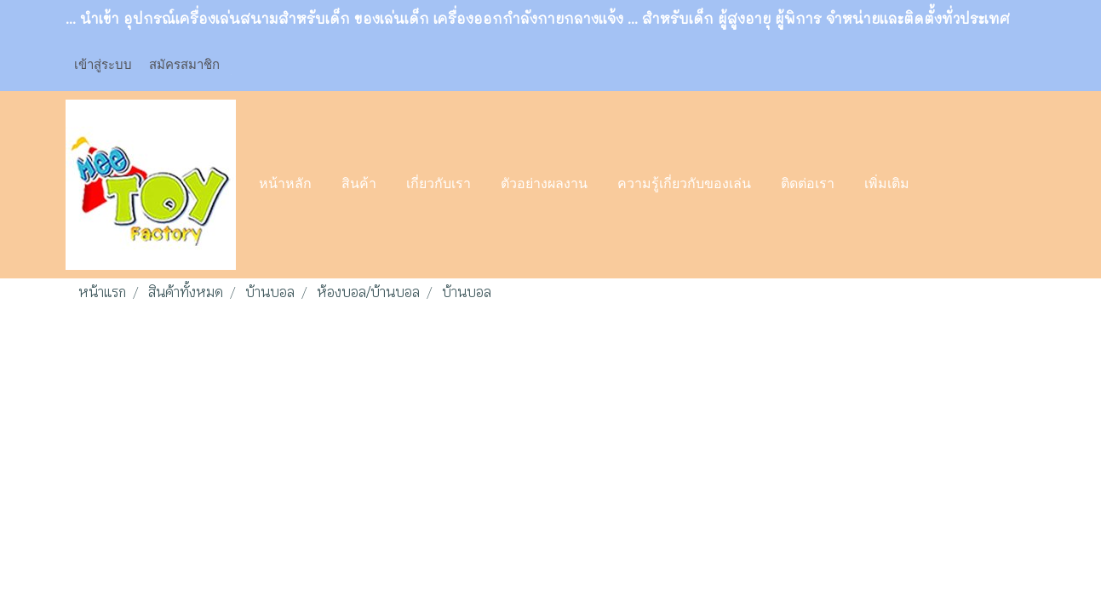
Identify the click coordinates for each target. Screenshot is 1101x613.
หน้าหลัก (285, 185)
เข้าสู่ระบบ (103, 64)
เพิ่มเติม (886, 185)
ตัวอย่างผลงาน (544, 185)
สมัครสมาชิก (184, 64)
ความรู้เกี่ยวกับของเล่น (684, 185)
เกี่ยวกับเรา (438, 185)
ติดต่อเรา (807, 185)
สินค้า (358, 185)
